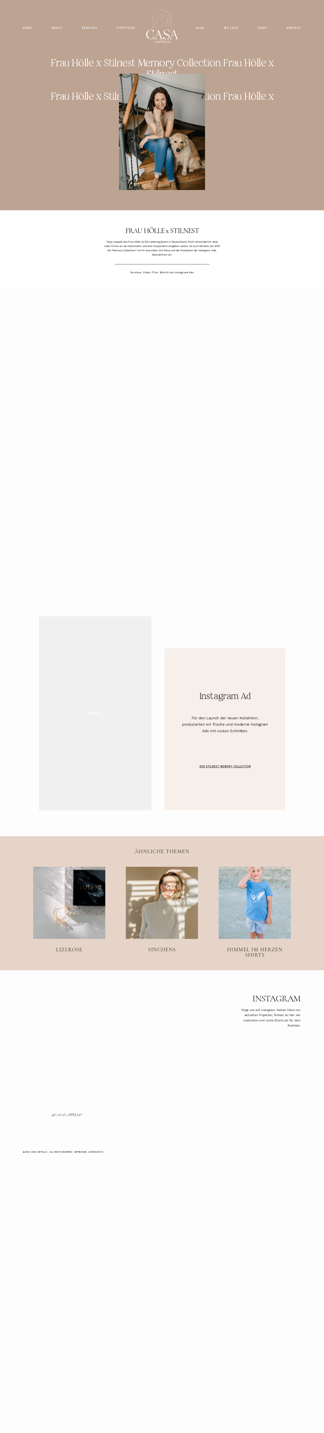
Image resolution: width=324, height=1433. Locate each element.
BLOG (200, 28)
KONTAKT (294, 28)
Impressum (80, 1233)
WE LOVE (231, 28)
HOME (27, 28)
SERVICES (90, 28)
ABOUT (57, 28)
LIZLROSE (69, 994)
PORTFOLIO (126, 28)
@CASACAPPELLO (63, 1197)
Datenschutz (96, 1233)
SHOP (262, 28)
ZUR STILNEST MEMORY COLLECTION (225, 847)
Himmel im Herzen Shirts (255, 994)
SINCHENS (162, 994)
